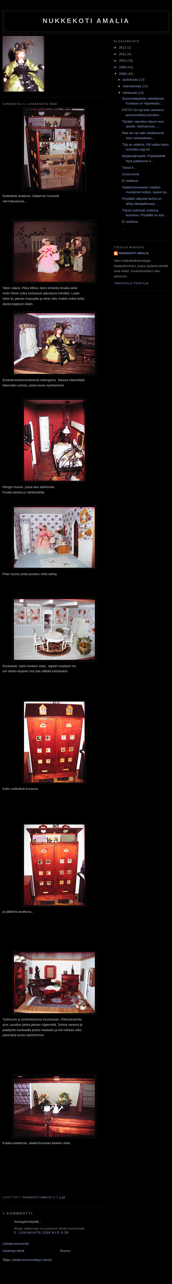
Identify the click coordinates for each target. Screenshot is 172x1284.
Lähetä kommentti (16, 1244)
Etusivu (65, 1251)
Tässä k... (129, 167)
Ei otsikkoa (130, 181)
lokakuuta (130, 93)
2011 (123, 54)
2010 (123, 60)
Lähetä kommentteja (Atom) (31, 1260)
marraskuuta (132, 86)
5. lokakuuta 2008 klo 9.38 (41, 1232)
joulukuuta (131, 79)
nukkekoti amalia (86, 21)
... (123, 228)
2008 (123, 74)
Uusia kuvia (130, 174)
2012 (123, 47)
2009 (123, 67)
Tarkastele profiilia (131, 283)
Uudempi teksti (13, 1251)
